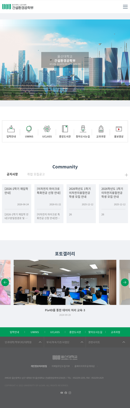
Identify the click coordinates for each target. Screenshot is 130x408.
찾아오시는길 (95, 332)
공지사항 (12, 174)
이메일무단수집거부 (61, 366)
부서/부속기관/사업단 (57, 342)
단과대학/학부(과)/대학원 (18, 342)
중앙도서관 (75, 332)
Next (125, 282)
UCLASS (55, 332)
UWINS (35, 332)
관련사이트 (94, 342)
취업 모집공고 (36, 174)
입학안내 (14, 332)
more (126, 174)
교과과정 (115, 332)
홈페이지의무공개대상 (84, 366)
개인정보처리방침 (39, 366)
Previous (5, 282)
